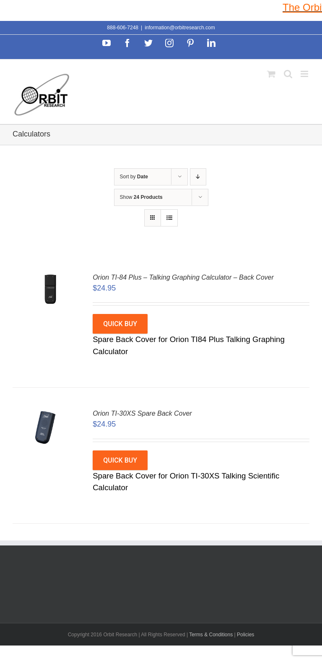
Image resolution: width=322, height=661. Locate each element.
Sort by (134, 177)
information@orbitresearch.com (180, 28)
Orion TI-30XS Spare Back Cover (142, 413)
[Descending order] (198, 176)
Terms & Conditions (211, 635)
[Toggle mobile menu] (305, 73)
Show (141, 197)
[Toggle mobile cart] (271, 73)
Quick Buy (120, 324)
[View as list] (169, 218)
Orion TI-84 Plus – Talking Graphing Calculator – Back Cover (183, 277)
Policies (245, 635)
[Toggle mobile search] (288, 73)
